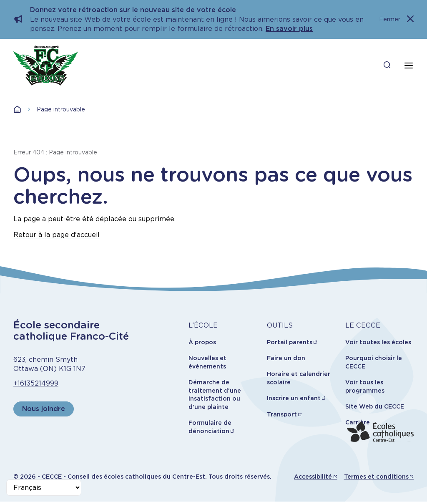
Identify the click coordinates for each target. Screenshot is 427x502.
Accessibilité (313, 476)
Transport (282, 414)
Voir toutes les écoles (378, 342)
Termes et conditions (376, 476)
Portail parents (289, 342)
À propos (202, 342)
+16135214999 (35, 383)
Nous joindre (43, 409)
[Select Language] (43, 487)
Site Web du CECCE (374, 406)
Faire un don (286, 358)
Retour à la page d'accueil (56, 235)
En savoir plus (289, 29)
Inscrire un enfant (294, 398)
